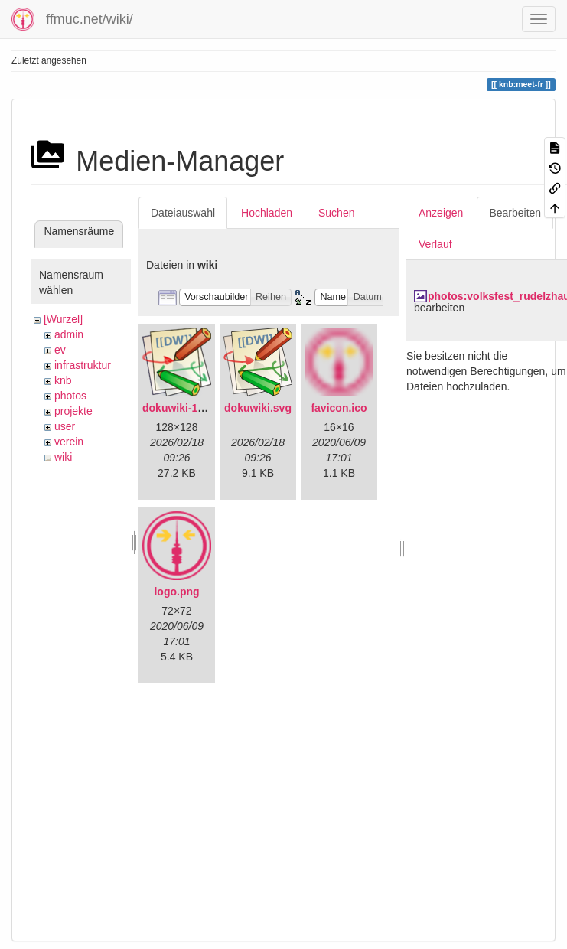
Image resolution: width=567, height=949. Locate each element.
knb (63, 380)
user (64, 426)
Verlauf (435, 244)
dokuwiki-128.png (187, 408)
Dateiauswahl (183, 213)
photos (70, 396)
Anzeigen (441, 213)
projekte (73, 411)
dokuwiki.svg (258, 408)
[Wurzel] (63, 319)
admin (68, 334)
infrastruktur (82, 365)
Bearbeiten (515, 213)
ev (60, 350)
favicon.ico (339, 408)
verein (68, 441)
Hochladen (266, 213)
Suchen (336, 213)
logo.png (176, 591)
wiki (63, 457)
